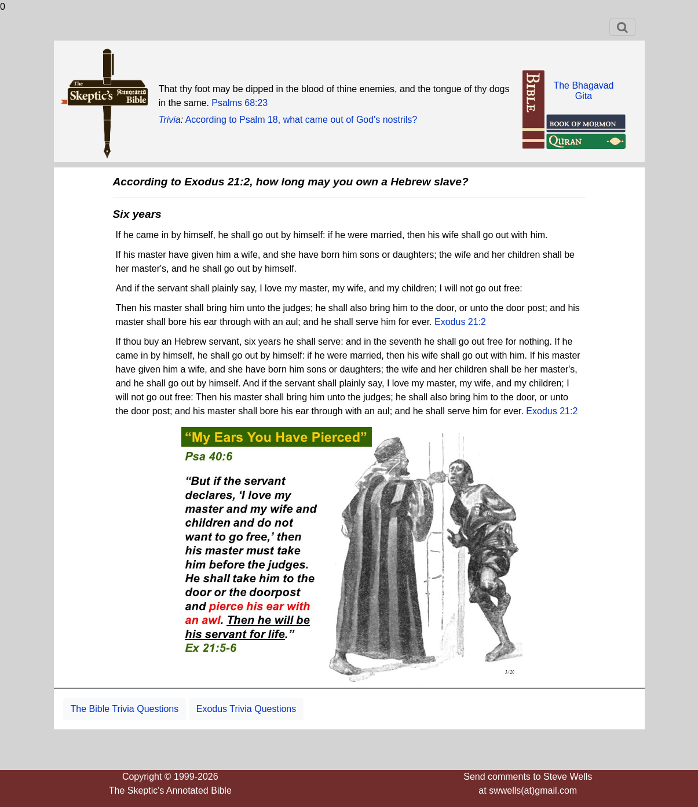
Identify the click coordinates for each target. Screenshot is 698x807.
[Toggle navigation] (622, 27)
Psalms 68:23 (239, 103)
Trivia (170, 120)
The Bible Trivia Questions (125, 709)
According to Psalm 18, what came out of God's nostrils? (301, 120)
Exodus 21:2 (460, 322)
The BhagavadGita (583, 91)
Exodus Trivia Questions (246, 709)
